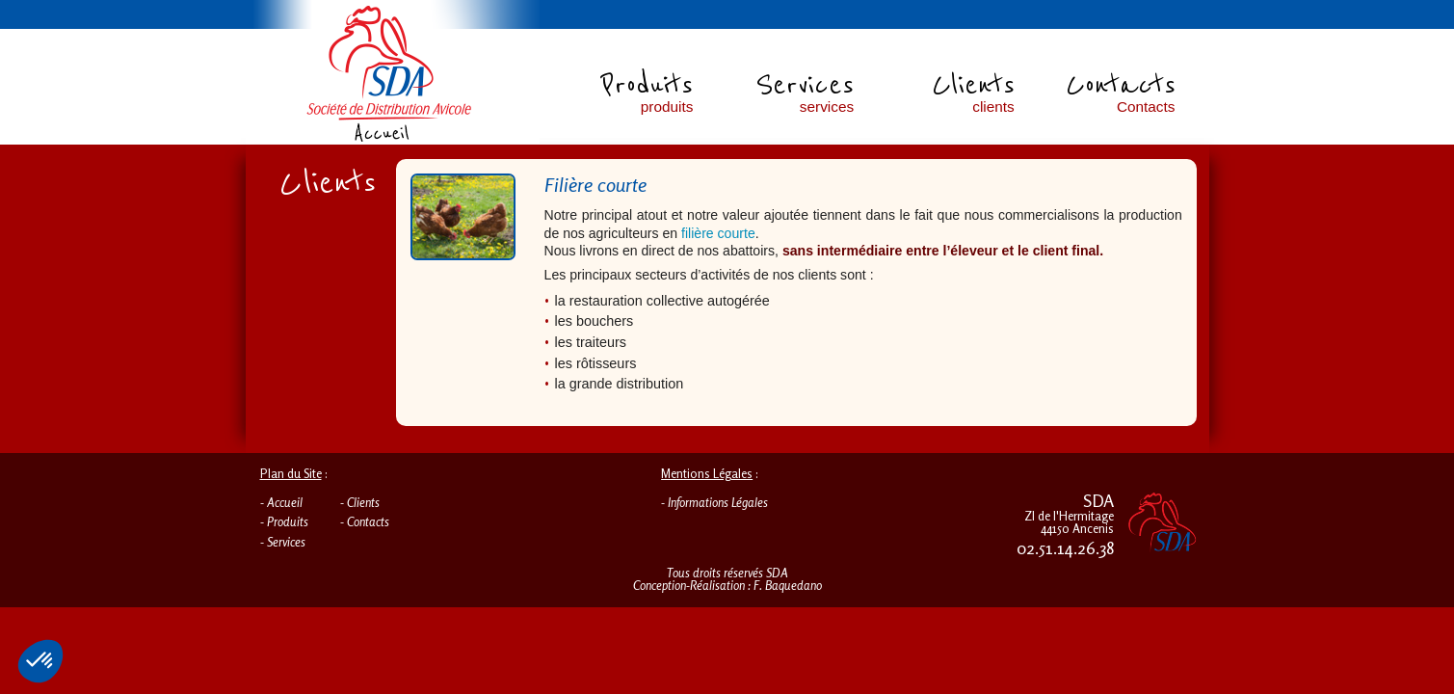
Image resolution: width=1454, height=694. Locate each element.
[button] (40, 661)
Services (286, 541)
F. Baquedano (787, 585)
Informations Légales (718, 502)
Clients (363, 502)
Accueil (285, 502)
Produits (287, 521)
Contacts (368, 521)
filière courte (718, 233)
